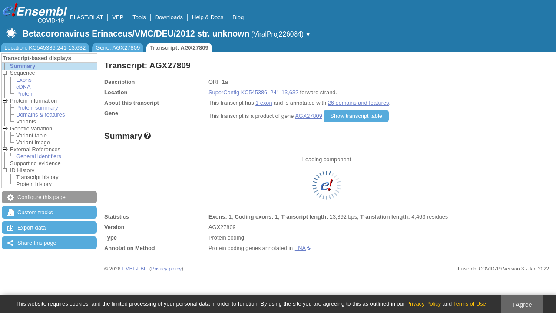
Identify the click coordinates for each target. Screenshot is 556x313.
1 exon (263, 103)
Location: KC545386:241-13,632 (45, 47)
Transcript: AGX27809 (179, 47)
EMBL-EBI (134, 268)
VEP (117, 17)
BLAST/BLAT (86, 17)
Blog (238, 17)
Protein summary (37, 107)
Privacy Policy (423, 303)
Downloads (169, 17)
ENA (300, 248)
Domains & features (40, 114)
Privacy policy (166, 268)
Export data (31, 227)
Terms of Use (469, 303)
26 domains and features (358, 103)
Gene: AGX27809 (118, 47)
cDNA (23, 86)
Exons (24, 80)
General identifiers (38, 156)
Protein (25, 93)
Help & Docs (207, 17)
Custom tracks (35, 212)
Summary (22, 66)
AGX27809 (308, 116)
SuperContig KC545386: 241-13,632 (253, 92)
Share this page (36, 243)
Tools (139, 17)
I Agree (522, 304)
